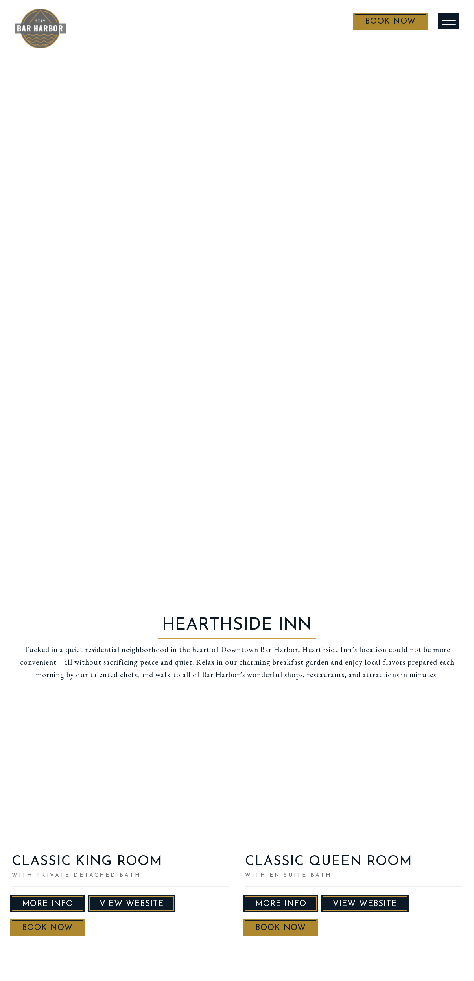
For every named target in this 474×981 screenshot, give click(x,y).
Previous (24, 781)
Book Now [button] (47, 928)
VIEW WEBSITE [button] (132, 904)
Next (216, 781)
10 (117, 833)
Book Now (381, 24)
